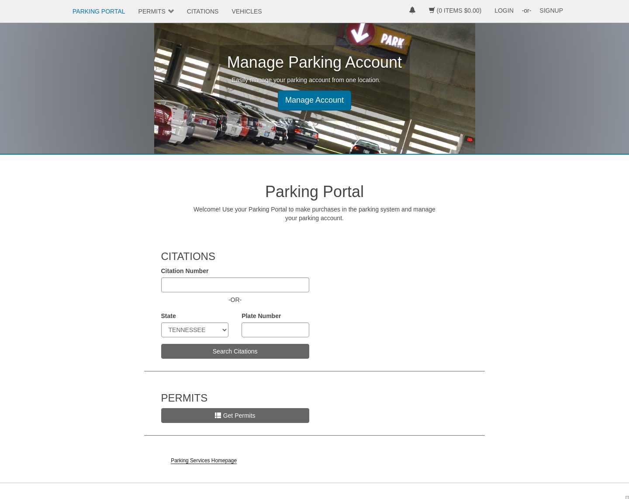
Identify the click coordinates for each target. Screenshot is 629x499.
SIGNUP (551, 10)
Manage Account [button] (314, 100)
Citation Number (185, 270)
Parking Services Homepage (204, 460)
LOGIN (504, 10)
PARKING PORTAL (99, 11)
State (168, 315)
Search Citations (235, 351)
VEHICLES (247, 11)
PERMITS (152, 11)
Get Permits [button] (235, 415)
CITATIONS (203, 11)
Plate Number (261, 315)
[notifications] (412, 11)
